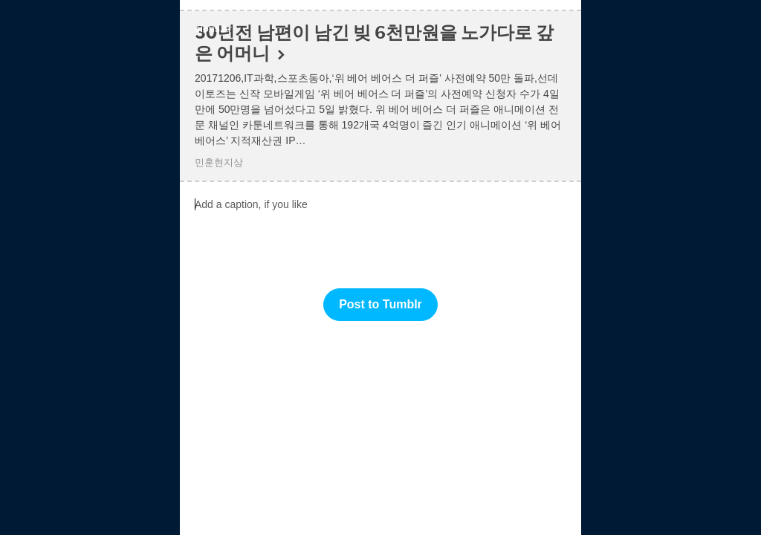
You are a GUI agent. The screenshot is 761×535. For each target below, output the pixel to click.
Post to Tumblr (380, 304)
